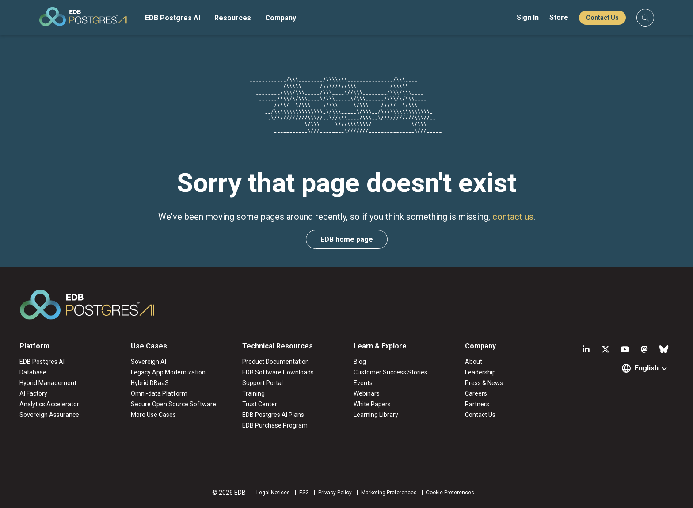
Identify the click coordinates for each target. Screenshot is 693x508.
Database (32, 372)
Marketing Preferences (389, 492)
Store (558, 17)
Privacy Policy (335, 492)
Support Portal (262, 382)
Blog (360, 361)
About (473, 361)
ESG (304, 492)
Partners (477, 404)
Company (280, 18)
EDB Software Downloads (278, 372)
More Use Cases (153, 414)
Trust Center (259, 404)
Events (363, 382)
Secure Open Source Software (173, 404)
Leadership (480, 372)
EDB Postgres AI (172, 18)
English (647, 368)
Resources (232, 18)
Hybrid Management (47, 382)
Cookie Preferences (450, 492)
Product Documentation (275, 361)
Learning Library (376, 414)
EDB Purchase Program (275, 425)
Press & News (484, 382)
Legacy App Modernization (168, 372)
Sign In (528, 17)
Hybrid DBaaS (150, 382)
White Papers (372, 404)
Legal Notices (273, 492)
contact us (512, 216)
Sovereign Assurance (49, 414)
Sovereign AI (148, 361)
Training (253, 393)
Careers (476, 393)
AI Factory (33, 393)
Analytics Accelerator (49, 404)
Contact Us (602, 17)
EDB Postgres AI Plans (273, 414)
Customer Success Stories (390, 372)
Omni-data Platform (159, 393)
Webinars (367, 393)
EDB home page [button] (346, 239)
